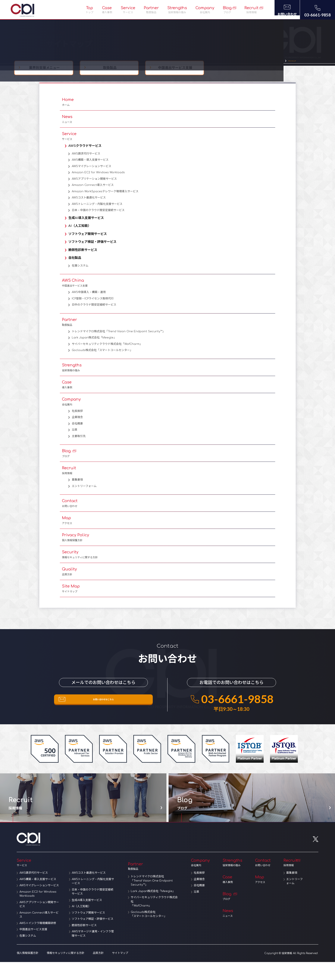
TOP (269, 62)
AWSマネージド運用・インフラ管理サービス (93, 937)
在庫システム (80, 268)
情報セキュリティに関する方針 (63, 956)
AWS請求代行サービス (86, 156)
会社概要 (77, 426)
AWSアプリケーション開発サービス (94, 181)
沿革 (74, 432)
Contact (167, 506)
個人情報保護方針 (27, 956)
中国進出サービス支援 (34, 932)
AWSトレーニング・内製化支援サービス (97, 207)
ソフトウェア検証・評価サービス (94, 245)
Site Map (167, 591)
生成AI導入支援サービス (87, 221)
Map (167, 523)
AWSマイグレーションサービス (91, 169)
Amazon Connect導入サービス (93, 188)
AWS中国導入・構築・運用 (89, 295)
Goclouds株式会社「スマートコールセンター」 (102, 353)
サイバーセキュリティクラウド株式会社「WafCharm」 (107, 346)
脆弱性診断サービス (84, 253)
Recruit (251, 10)
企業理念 (77, 420)
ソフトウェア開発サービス (89, 237)
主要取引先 (79, 439)
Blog (227, 10)
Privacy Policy (167, 540)
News (167, 122)
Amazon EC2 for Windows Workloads (98, 175)
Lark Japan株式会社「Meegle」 (94, 340)
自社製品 (76, 261)
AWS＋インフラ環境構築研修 (38, 926)
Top (89, 10)
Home (167, 105)
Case (107, 10)
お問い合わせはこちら (103, 705)
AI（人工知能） (81, 229)
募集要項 (77, 482)
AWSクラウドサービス (86, 149)
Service (128, 10)
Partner (151, 10)
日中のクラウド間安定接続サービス (94, 307)
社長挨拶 (77, 414)
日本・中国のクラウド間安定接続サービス (98, 213)
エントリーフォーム (84, 489)
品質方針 (95, 956)
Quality (167, 574)
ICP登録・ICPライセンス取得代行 (93, 301)
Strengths (177, 10)
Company (204, 10)
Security (167, 557)
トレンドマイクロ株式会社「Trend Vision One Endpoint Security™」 (118, 334)
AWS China (167, 285)
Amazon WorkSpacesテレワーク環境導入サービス (105, 194)
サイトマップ (287, 62)
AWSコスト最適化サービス (89, 200)
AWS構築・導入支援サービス (90, 162)
